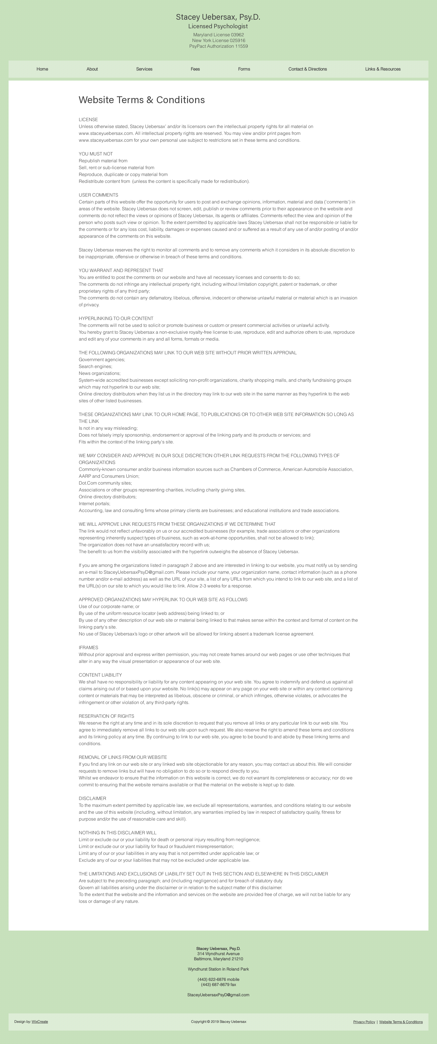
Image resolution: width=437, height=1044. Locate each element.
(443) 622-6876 (212, 979)
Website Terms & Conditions (401, 1022)
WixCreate (40, 1021)
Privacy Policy (364, 1022)
